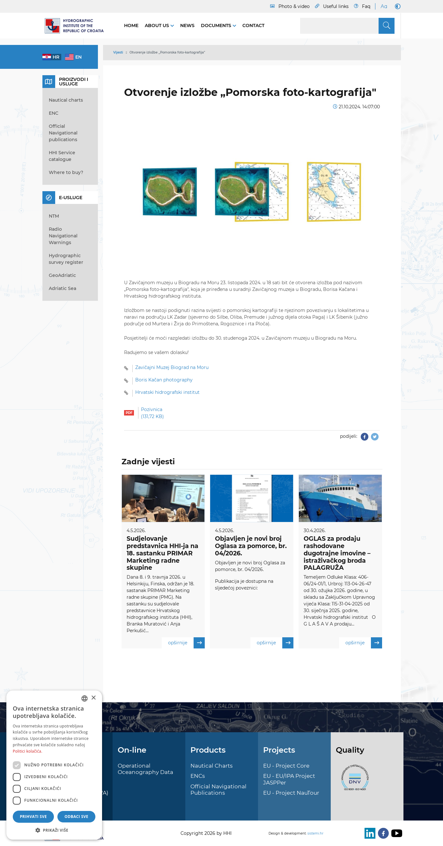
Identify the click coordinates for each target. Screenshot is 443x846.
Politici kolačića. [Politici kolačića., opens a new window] (27, 751)
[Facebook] (382, 833)
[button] (54, 830)
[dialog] (54, 765)
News (187, 25)
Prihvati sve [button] (33, 816)
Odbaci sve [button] (76, 816)
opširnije (186, 643)
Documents (217, 25)
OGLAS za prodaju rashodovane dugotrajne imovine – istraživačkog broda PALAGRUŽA (337, 553)
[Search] (347, 26)
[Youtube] (395, 833)
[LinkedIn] (369, 833)
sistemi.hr (315, 833)
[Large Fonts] (383, 6)
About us (157, 25)
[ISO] (353, 781)
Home (131, 25)
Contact (253, 25)
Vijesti (118, 52)
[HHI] (76, 25)
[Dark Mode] (396, 6)
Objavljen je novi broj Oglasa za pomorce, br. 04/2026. (251, 546)
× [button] (93, 698)
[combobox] (84, 698)
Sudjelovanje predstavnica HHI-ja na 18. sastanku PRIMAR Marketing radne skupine (162, 553)
